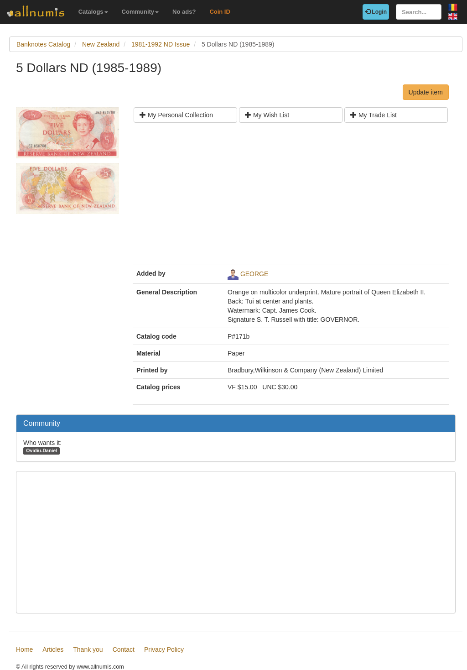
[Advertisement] (290, 197)
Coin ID (219, 11)
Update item (426, 92)
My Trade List (373, 115)
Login (376, 12)
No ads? (184, 11)
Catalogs (93, 11)
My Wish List (267, 115)
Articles (52, 649)
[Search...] (418, 12)
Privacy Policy (164, 649)
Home (24, 649)
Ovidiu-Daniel (41, 450)
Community (140, 11)
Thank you (88, 649)
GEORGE (254, 273)
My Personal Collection (176, 115)
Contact (124, 649)
